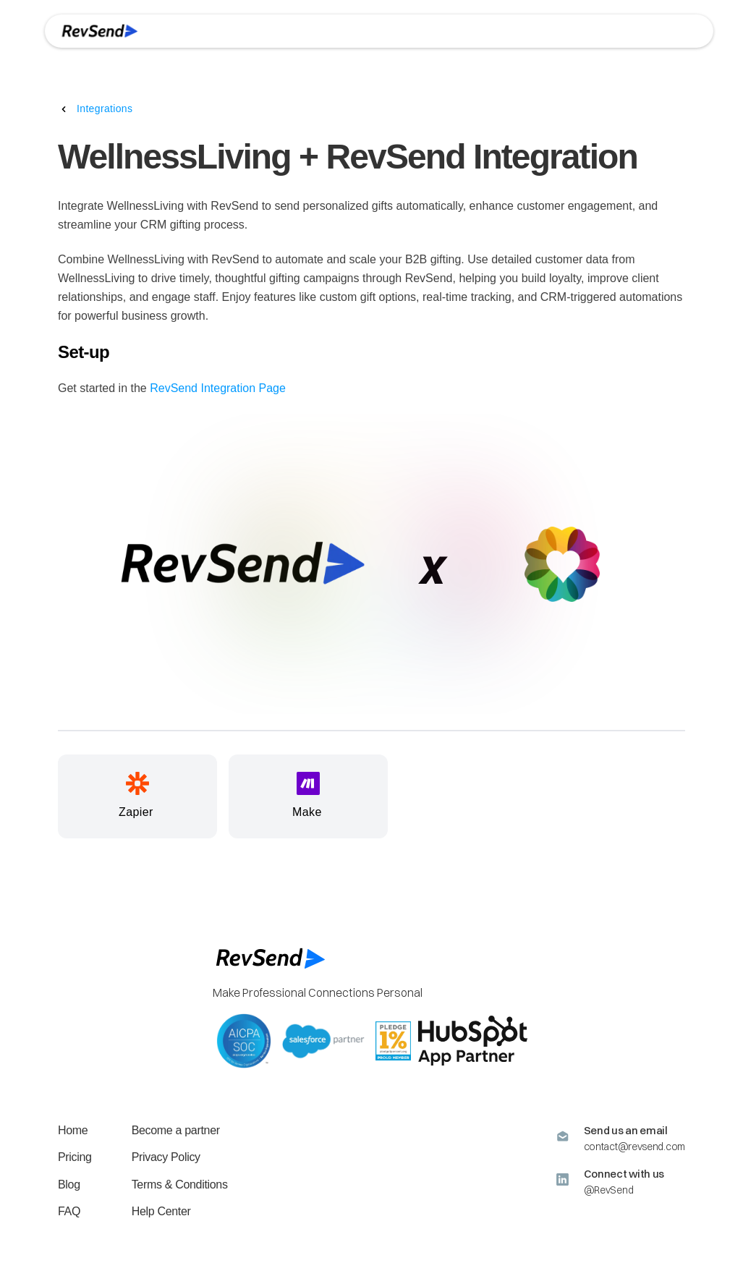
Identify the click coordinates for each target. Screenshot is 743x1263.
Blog (69, 1184)
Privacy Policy (166, 1157)
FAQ (69, 1211)
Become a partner (176, 1130)
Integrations (104, 108)
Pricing (75, 1157)
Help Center (161, 1211)
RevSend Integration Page (218, 388)
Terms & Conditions (180, 1184)
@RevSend (609, 1189)
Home (73, 1130)
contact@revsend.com (634, 1146)
